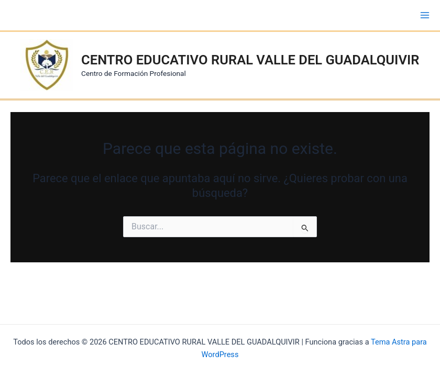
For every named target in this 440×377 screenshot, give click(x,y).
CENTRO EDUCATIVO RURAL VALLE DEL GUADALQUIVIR (250, 60)
